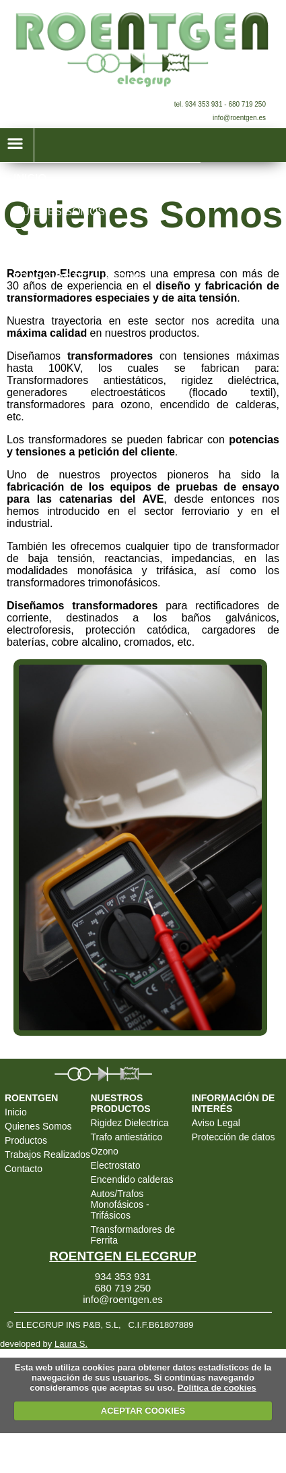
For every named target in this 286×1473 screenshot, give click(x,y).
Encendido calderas (132, 1179)
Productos (26, 1140)
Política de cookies (217, 1388)
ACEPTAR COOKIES (143, 1411)
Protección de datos (233, 1137)
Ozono (104, 1151)
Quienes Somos (38, 1126)
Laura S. (71, 1344)
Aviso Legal (216, 1122)
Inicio (16, 1112)
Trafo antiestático (127, 1137)
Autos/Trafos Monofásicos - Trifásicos (120, 1204)
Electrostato (116, 1165)
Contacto (23, 1168)
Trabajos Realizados (47, 1154)
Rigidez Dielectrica (130, 1122)
